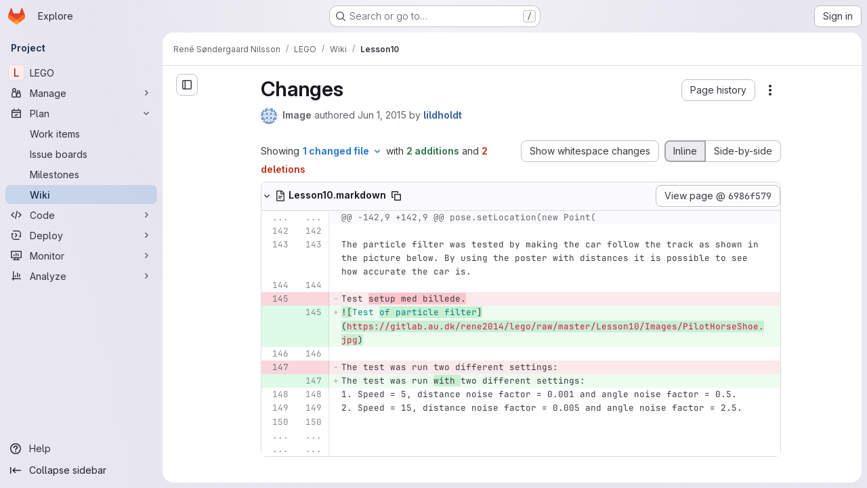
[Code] (81, 214)
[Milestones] (81, 174)
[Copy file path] (396, 196)
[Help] (81, 448)
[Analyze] (81, 275)
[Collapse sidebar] (81, 470)
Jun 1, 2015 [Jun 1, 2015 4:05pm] (382, 115)
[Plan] (81, 113)
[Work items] (81, 133)
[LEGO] (81, 72)
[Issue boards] (81, 153)
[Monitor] (81, 255)
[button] (718, 90)
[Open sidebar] (187, 85)
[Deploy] (81, 235)
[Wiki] (81, 194)
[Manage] (81, 92)
